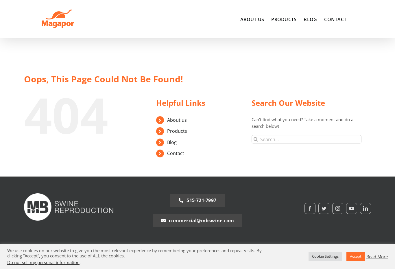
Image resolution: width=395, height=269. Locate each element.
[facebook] (309, 208)
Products (177, 131)
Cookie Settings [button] (325, 256)
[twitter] (323, 208)
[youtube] (351, 208)
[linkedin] (365, 208)
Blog (172, 142)
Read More (377, 256)
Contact (175, 153)
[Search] (256, 139)
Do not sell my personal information (43, 262)
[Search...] (306, 139)
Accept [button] (355, 256)
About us (177, 120)
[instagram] (337, 208)
